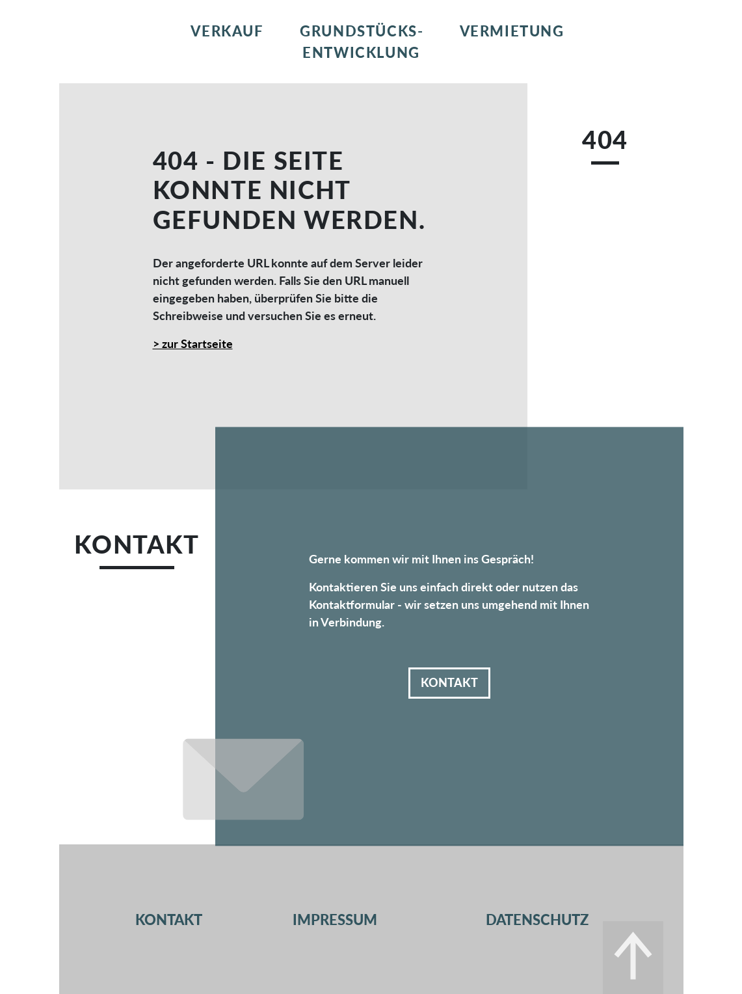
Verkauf (227, 31)
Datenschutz (537, 919)
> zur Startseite (193, 343)
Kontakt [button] (449, 682)
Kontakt (631, 31)
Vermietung (512, 31)
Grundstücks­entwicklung (361, 41)
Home (117, 31)
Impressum (335, 919)
